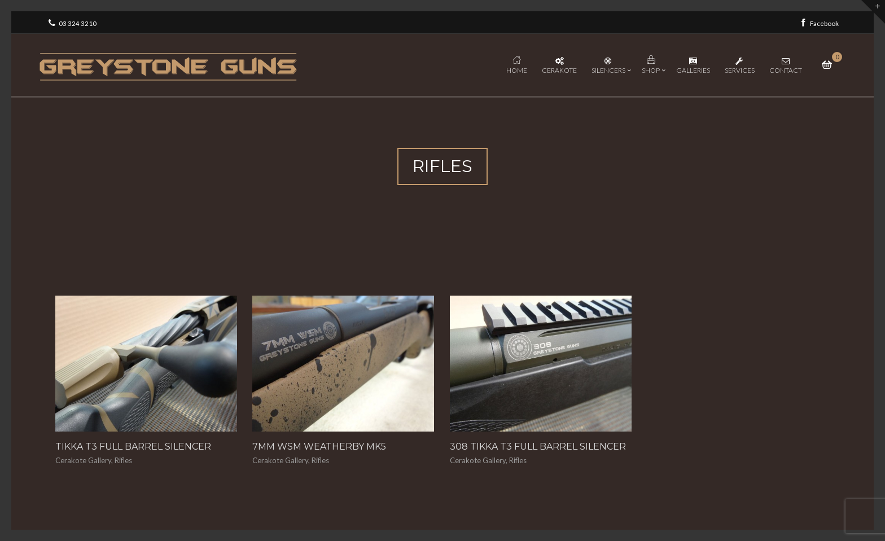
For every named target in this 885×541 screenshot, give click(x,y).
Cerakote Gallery (83, 460)
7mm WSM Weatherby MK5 (319, 446)
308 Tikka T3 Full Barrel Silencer (538, 446)
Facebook (818, 22)
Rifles (123, 460)
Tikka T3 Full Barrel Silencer (133, 446)
